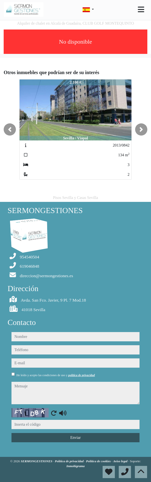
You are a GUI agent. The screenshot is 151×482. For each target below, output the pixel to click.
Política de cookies (98, 461)
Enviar (75, 437)
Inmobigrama (75, 466)
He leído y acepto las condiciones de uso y (55, 375)
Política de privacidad (69, 461)
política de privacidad (81, 375)
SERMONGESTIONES (37, 461)
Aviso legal (120, 461)
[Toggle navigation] (141, 9)
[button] (10, 129)
